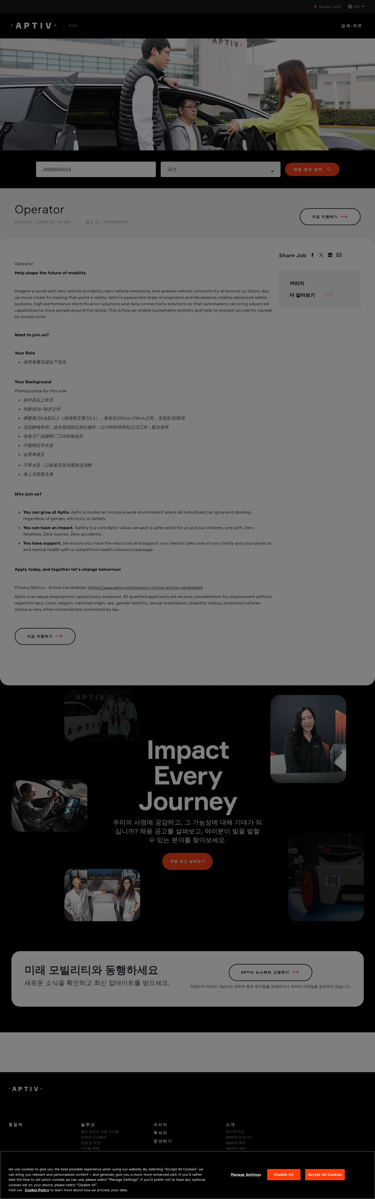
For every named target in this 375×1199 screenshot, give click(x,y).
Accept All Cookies (325, 1179)
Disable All (283, 1179)
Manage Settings (246, 1179)
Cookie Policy (37, 1194)
